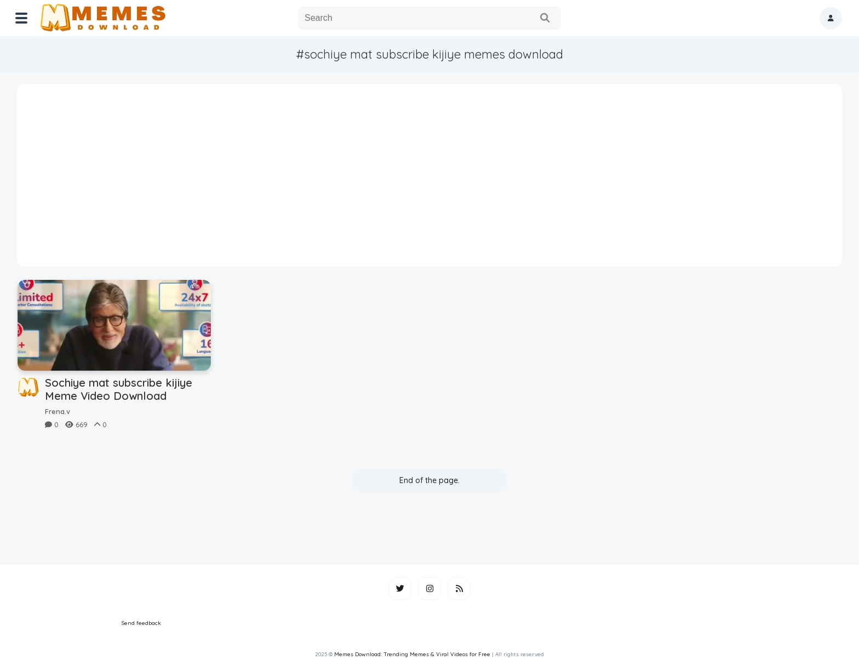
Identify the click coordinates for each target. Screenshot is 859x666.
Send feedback (141, 623)
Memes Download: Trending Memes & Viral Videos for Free (412, 654)
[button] (831, 18)
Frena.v (57, 411)
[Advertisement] (429, 179)
